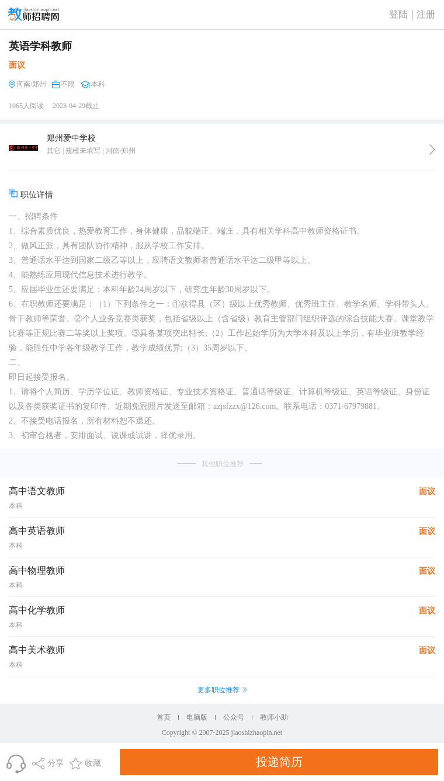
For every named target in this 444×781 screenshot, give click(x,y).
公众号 (233, 717)
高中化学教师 (37, 610)
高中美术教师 (37, 650)
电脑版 (196, 717)
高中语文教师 (37, 491)
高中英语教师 (37, 531)
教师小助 (274, 717)
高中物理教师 (37, 570)
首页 (164, 717)
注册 (426, 14)
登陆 (398, 14)
